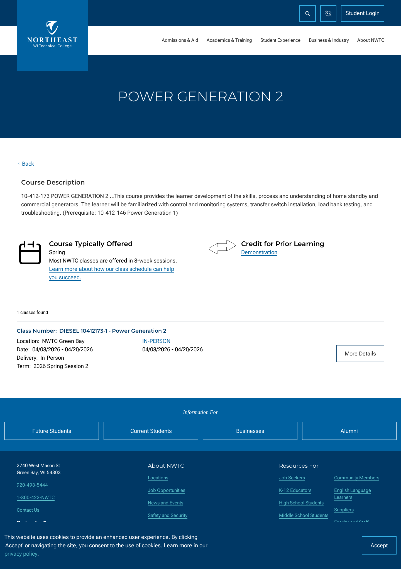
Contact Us (28, 510)
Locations (158, 477)
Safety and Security (167, 515)
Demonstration (259, 252)
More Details (360, 353)
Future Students (51, 431)
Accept (379, 545)
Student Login (363, 13)
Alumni (349, 431)
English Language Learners (352, 494)
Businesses (250, 431)
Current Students (151, 431)
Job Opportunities (166, 490)
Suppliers (344, 509)
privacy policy (20, 553)
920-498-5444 (32, 485)
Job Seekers (292, 477)
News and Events (165, 503)
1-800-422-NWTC (36, 497)
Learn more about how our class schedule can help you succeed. (111, 273)
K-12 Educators (295, 490)
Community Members (356, 477)
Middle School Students (303, 515)
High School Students (301, 503)
